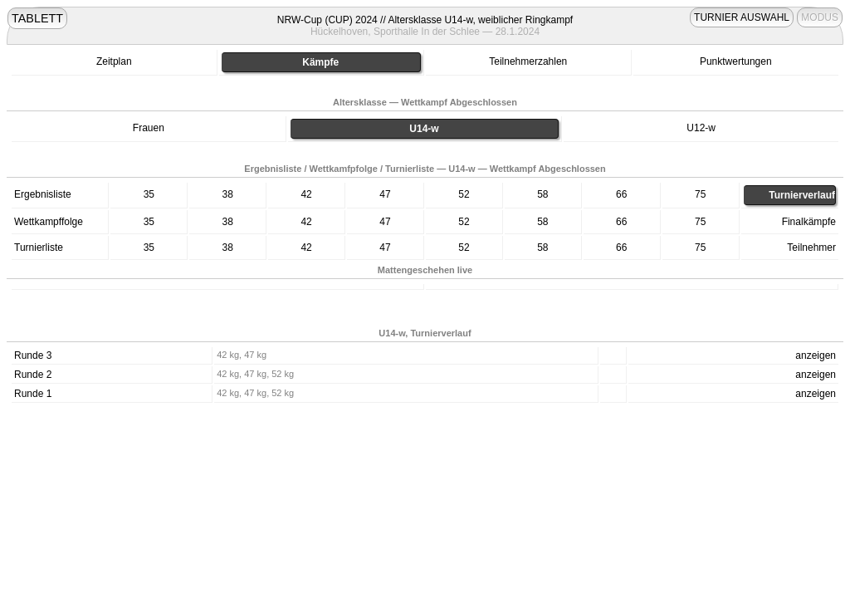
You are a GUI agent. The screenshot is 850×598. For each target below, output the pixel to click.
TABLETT (37, 18)
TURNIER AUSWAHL (741, 17)
